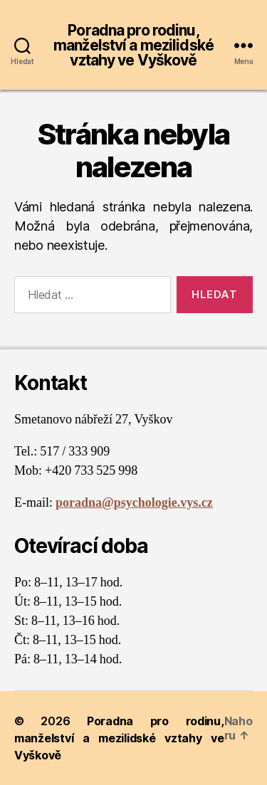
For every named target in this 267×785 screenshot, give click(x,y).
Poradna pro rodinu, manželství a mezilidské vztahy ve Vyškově (133, 45)
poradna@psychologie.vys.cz (134, 503)
